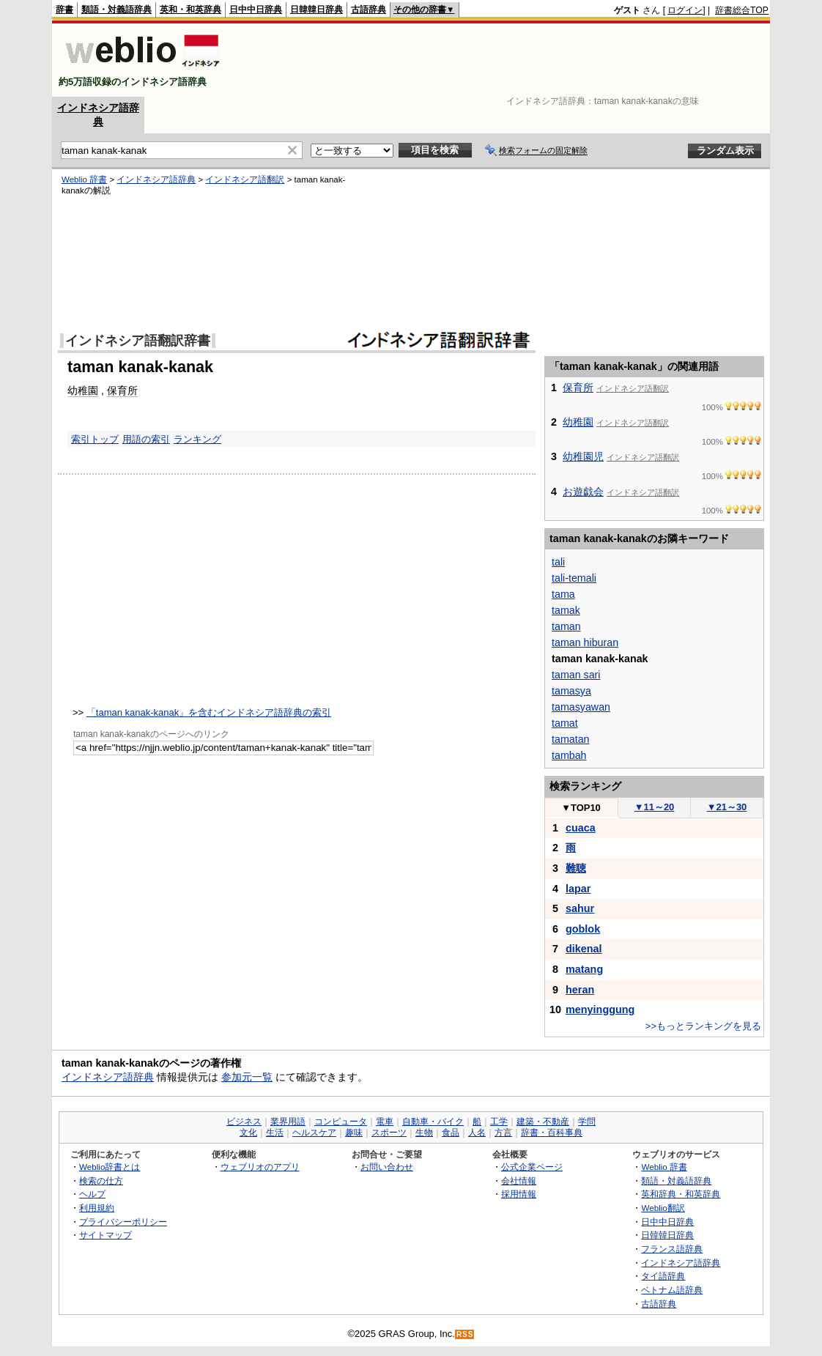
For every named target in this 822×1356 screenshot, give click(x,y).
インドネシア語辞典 (156, 179)
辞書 (64, 9)
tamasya (571, 691)
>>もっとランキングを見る (703, 1025)
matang (584, 969)
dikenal (584, 949)
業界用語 (288, 1121)
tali (558, 562)
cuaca (581, 828)
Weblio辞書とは (109, 1166)
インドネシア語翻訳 (244, 179)
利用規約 (96, 1207)
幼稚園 (82, 390)
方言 (503, 1132)
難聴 (576, 868)
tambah (569, 755)
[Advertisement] (502, 60)
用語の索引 (146, 439)
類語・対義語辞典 (116, 9)
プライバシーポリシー (123, 1221)
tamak (566, 610)
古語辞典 (368, 9)
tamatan (571, 739)
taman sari (576, 675)
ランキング (197, 439)
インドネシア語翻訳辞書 (137, 340)
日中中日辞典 (255, 9)
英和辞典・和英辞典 (680, 1193)
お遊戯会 (583, 491)
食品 (450, 1132)
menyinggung (600, 1009)
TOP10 (581, 807)
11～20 (654, 806)
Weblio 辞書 (84, 179)
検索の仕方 (101, 1180)
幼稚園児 (583, 456)
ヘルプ (92, 1193)
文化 (248, 1132)
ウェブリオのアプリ (260, 1166)
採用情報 (518, 1193)
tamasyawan (581, 707)
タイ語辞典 (663, 1276)
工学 (499, 1121)
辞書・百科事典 (551, 1132)
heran (580, 990)
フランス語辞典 (672, 1248)
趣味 (354, 1132)
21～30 (727, 806)
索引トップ (95, 439)
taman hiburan (585, 642)
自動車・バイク (433, 1121)
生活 (275, 1132)
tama (563, 594)
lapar (578, 888)
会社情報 (518, 1180)
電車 (384, 1121)
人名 (477, 1132)
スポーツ (389, 1132)
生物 (424, 1132)
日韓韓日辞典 (316, 9)
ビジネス (244, 1121)
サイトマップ (105, 1235)
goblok (583, 929)
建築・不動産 (542, 1121)
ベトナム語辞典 (672, 1289)
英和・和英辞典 (190, 9)
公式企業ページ (532, 1166)
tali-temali (574, 578)
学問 (587, 1121)
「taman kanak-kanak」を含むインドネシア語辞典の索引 (208, 712)
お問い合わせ (386, 1166)
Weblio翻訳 (662, 1207)
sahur (580, 908)
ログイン (685, 10)
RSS (465, 1334)
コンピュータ (340, 1121)
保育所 (122, 390)
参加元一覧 (247, 1077)
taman (566, 626)
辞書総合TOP (742, 10)
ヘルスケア (314, 1132)
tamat (565, 723)
